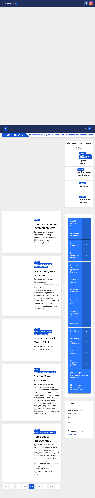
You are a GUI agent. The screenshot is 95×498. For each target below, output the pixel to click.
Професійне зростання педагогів (42, 380)
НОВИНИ (82, 153)
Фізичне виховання (40, 267)
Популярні (85, 144)
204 (25, 487)
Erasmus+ (84, 186)
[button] (85, 129)
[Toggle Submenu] (86, 224)
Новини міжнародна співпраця (84, 157)
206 (38, 487)
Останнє (71, 143)
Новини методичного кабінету (44, 372)
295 (51, 487)
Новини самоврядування (42, 264)
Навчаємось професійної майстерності (43, 441)
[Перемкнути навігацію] (46, 129)
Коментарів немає (45, 232)
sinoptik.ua (72, 434)
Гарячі (79, 148)
